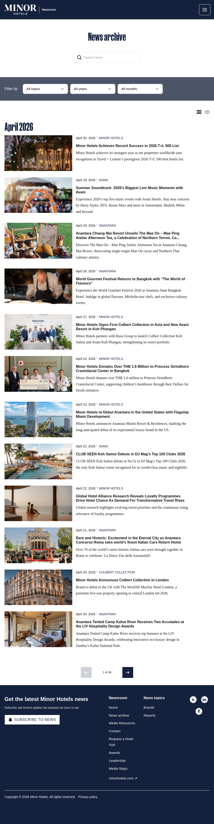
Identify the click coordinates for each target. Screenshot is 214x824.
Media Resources (122, 723)
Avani (103, 180)
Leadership (117, 760)
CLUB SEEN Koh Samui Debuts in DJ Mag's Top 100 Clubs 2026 (130, 454)
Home (113, 707)
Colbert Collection (117, 572)
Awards (114, 753)
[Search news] (107, 57)
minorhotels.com (121, 778)
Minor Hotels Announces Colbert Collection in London (122, 580)
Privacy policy (88, 797)
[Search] (79, 57)
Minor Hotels (111, 138)
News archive (119, 715)
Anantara (107, 225)
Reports (150, 715)
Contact (115, 731)
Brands (149, 707)
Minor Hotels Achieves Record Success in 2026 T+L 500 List (127, 146)
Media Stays (118, 768)
